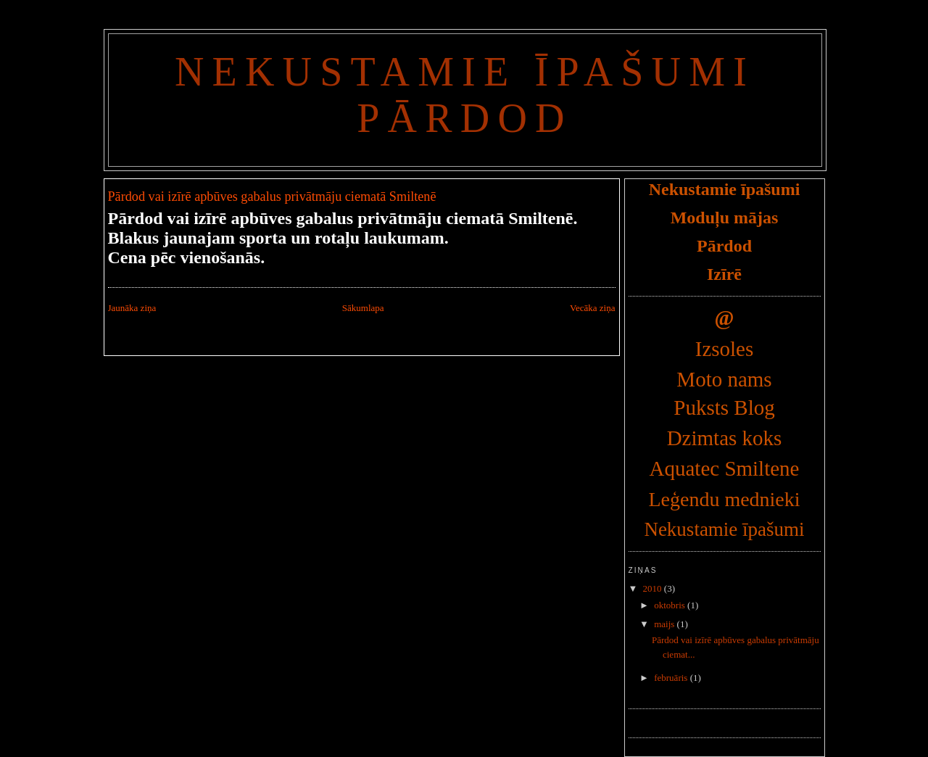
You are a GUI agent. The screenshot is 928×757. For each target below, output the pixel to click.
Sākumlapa (363, 307)
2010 (653, 588)
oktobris (670, 605)
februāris (671, 677)
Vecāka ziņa (592, 307)
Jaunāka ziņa (132, 307)
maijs (665, 624)
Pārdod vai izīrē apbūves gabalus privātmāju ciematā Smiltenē (272, 196)
